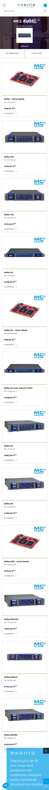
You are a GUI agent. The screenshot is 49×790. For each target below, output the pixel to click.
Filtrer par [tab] (12, 53)
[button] (9, 113)
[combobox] (23, 11)
